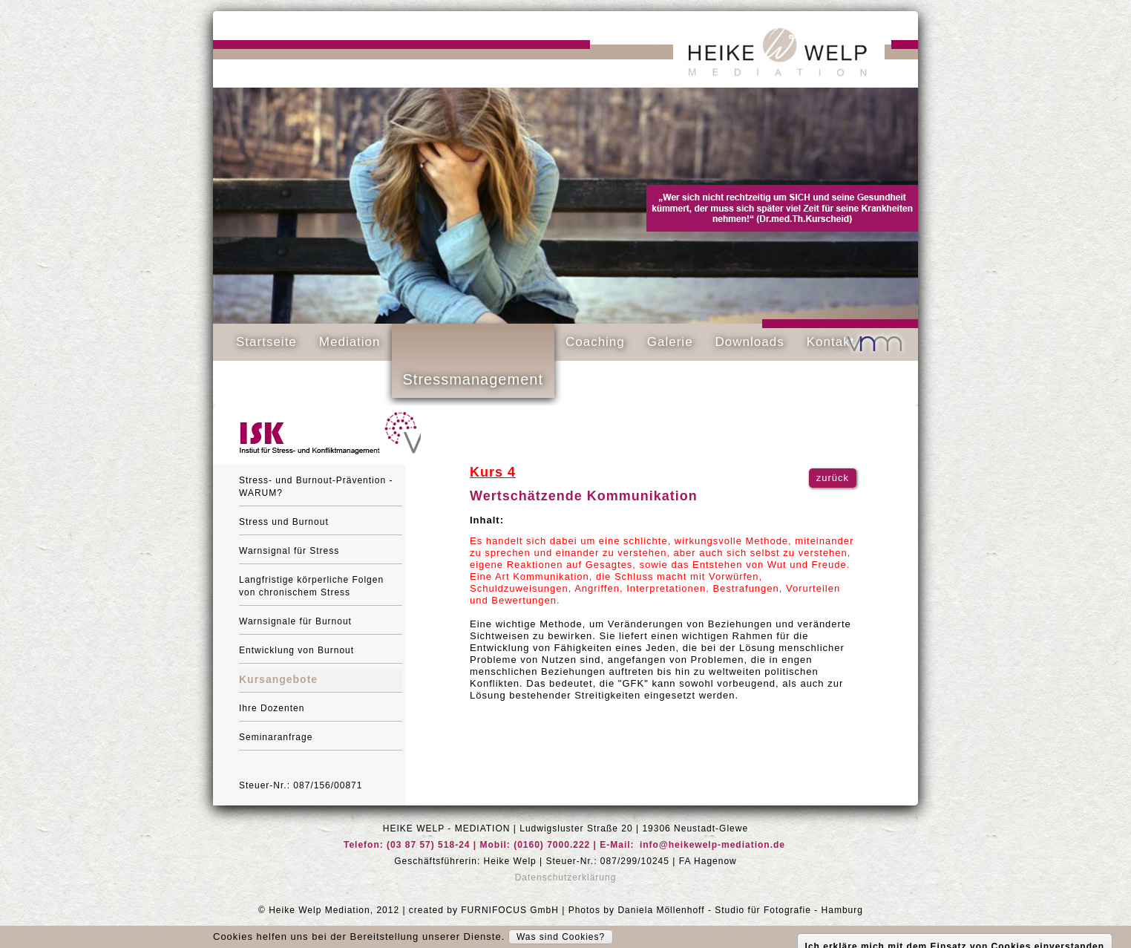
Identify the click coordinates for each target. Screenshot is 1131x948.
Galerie (670, 342)
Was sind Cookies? (561, 937)
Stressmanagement (473, 379)
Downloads (749, 342)
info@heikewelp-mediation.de (712, 845)
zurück (832, 477)
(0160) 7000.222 (552, 845)
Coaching (595, 342)
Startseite (266, 342)
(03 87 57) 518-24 (428, 845)
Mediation (350, 342)
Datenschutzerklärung (566, 877)
